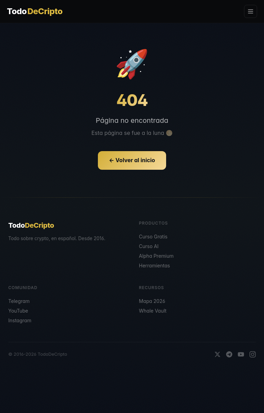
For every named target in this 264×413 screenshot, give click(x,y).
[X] (217, 354)
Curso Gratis (153, 236)
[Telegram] (229, 354)
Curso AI (149, 246)
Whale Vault (152, 311)
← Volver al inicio (132, 160)
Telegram (19, 301)
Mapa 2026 (152, 301)
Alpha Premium (156, 256)
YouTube (18, 311)
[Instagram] (253, 354)
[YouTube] (241, 354)
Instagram (19, 320)
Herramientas (154, 265)
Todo (34, 11)
